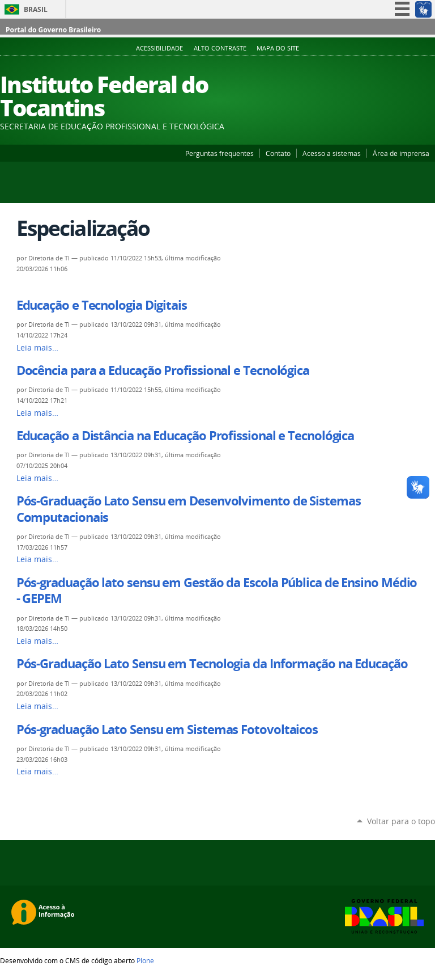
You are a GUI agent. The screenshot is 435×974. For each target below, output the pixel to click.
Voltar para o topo (401, 821)
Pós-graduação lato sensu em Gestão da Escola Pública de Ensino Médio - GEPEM (216, 590)
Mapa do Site (278, 48)
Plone (145, 960)
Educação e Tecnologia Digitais (101, 305)
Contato (278, 153)
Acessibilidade (159, 48)
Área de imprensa (401, 153)
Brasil (36, 9)
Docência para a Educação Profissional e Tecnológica (162, 370)
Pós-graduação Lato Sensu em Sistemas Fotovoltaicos (167, 729)
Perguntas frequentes (219, 153)
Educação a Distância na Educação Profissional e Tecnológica (185, 435)
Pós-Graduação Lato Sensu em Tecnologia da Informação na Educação (212, 663)
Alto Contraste (220, 48)
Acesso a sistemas (331, 153)
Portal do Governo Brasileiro (53, 30)
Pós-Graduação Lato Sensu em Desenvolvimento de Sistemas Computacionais (188, 508)
